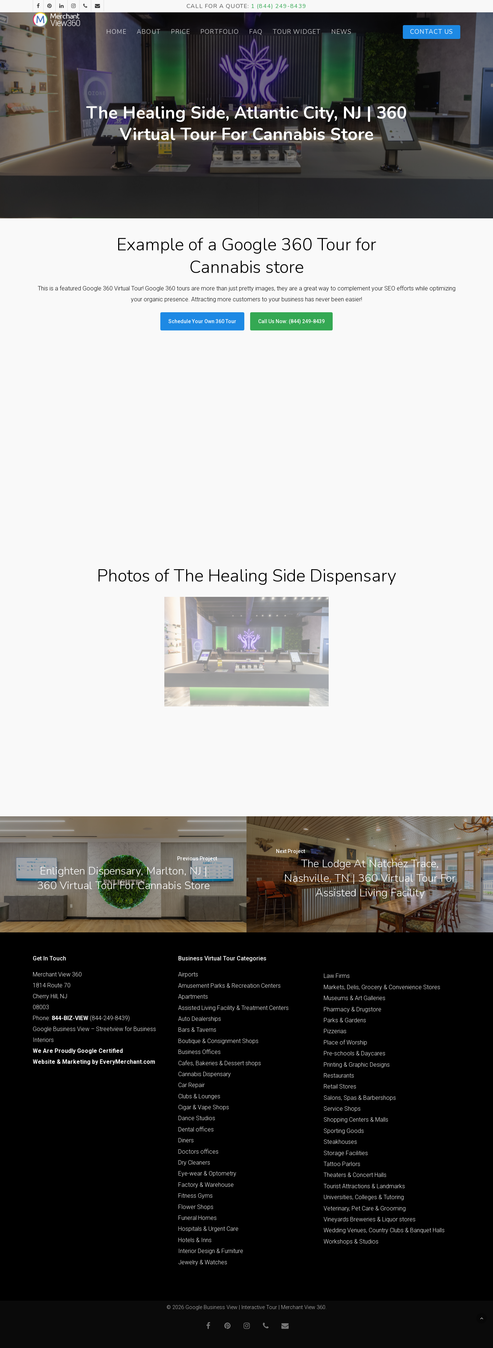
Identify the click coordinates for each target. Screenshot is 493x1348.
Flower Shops (195, 1207)
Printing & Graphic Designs (357, 1064)
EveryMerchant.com (127, 1061)
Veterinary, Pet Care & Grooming (365, 1208)
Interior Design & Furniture (210, 1251)
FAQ (273, 32)
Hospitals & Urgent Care (208, 1228)
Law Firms (337, 975)
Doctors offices (198, 1151)
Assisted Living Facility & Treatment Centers (233, 1007)
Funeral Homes (197, 1217)
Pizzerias (335, 1031)
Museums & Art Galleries (354, 998)
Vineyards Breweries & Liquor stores (370, 1219)
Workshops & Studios (351, 1241)
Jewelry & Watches (202, 1262)
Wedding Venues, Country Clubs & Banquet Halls (384, 1230)
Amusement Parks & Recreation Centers (229, 985)
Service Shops (342, 1108)
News (359, 32)
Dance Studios (196, 1118)
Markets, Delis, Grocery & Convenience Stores (382, 987)
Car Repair (191, 1085)
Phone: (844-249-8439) (81, 1018)
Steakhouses (340, 1141)
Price (198, 32)
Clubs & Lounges (199, 1096)
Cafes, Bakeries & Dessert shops (219, 1063)
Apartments (193, 996)
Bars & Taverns (197, 1029)
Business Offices (199, 1051)
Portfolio (237, 32)
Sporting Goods (344, 1130)
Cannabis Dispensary (204, 1074)
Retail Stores (340, 1086)
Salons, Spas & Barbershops (360, 1097)
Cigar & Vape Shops (203, 1107)
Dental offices (196, 1129)
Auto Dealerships (199, 1018)
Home (134, 32)
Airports (188, 974)
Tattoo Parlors (342, 1164)
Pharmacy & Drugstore (352, 1009)
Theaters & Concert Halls (355, 1174)
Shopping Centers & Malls (356, 1119)
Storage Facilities (346, 1153)
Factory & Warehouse (206, 1184)
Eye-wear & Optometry (207, 1173)
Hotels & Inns (195, 1240)
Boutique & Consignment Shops (218, 1041)
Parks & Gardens (345, 1020)
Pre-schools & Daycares (354, 1053)
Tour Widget (314, 32)
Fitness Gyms (195, 1195)
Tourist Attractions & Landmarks (364, 1186)
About (167, 32)
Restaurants (339, 1075)
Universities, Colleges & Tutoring (364, 1197)
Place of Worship (345, 1042)
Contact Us (431, 32)
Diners (186, 1140)
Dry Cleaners (194, 1162)
